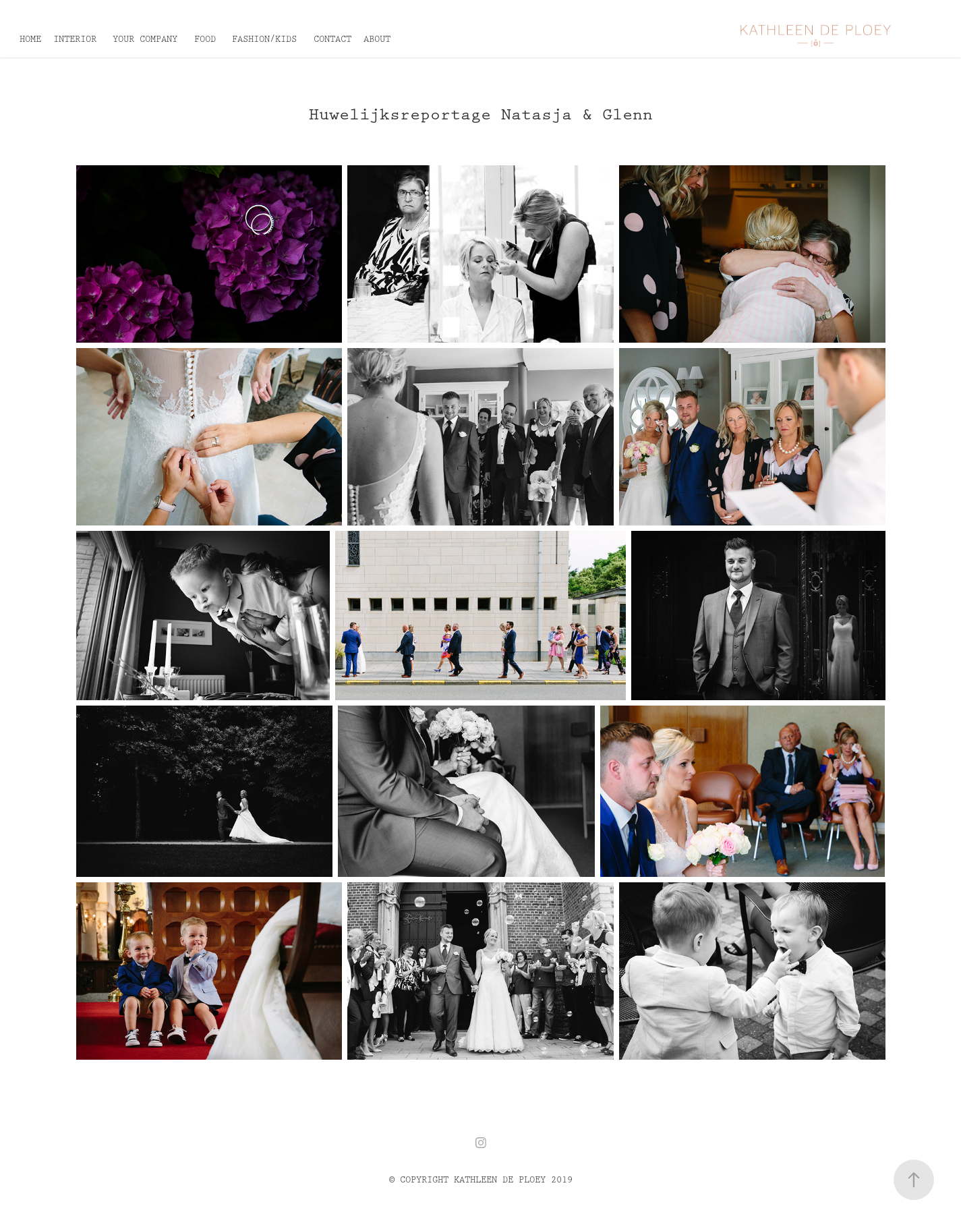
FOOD (205, 39)
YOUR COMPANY (145, 39)
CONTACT (332, 39)
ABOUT (376, 39)
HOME (30, 39)
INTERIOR (74, 39)
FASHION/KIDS (264, 39)
